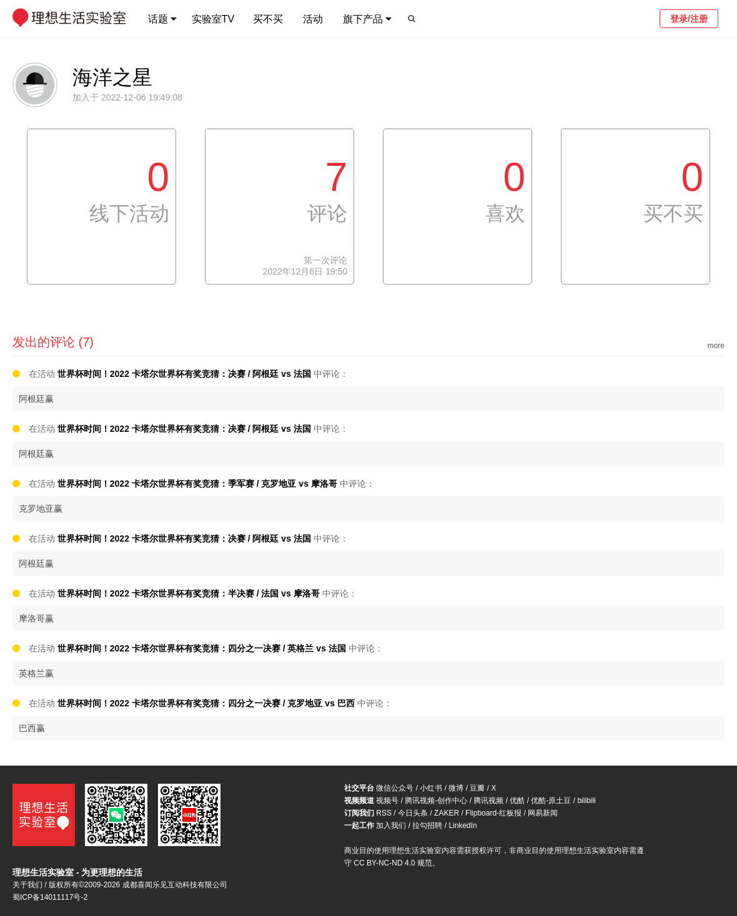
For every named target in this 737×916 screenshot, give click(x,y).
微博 (455, 788)
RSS (384, 813)
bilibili (586, 800)
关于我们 (27, 884)
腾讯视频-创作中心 (436, 800)
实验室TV (213, 19)
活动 (313, 19)
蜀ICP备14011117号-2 (49, 897)
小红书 (431, 788)
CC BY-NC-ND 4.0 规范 (393, 863)
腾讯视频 (488, 800)
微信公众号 (394, 788)
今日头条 (413, 813)
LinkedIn (462, 825)
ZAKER (446, 813)
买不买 (268, 19)
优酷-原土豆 (551, 800)
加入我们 (391, 825)
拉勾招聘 (427, 825)
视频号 (387, 800)
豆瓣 (477, 788)
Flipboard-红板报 (493, 813)
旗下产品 (363, 19)
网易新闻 (543, 813)
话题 (158, 19)
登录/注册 (689, 19)
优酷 (517, 800)
